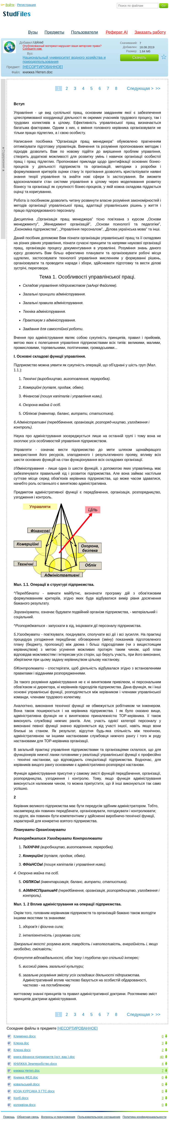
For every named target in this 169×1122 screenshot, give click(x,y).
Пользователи (84, 32)
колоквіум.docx (24, 1105)
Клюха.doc (21, 1043)
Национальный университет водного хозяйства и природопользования (64, 60)
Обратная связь (28, 1117)
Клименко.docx (24, 1036)
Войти (9, 5)
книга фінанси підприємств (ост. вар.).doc (44, 1057)
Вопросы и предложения (58, 1117)
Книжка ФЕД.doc (25, 1077)
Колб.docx (20, 1098)
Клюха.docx (22, 1050)
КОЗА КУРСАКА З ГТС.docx (34, 1091)
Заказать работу (150, 32)
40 (162, 1057)
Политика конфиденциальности (144, 1117)
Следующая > (140, 88)
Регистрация (26, 5)
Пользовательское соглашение (99, 1117)
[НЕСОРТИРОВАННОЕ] (43, 67)
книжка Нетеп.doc (26, 1070)
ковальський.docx (26, 1084)
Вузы (33, 32)
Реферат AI (117, 32)
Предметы (54, 32)
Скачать (139, 57)
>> (158, 88)
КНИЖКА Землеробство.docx (35, 1064)
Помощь (9, 1117)
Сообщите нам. (32, 48)
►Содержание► (3, 159)
